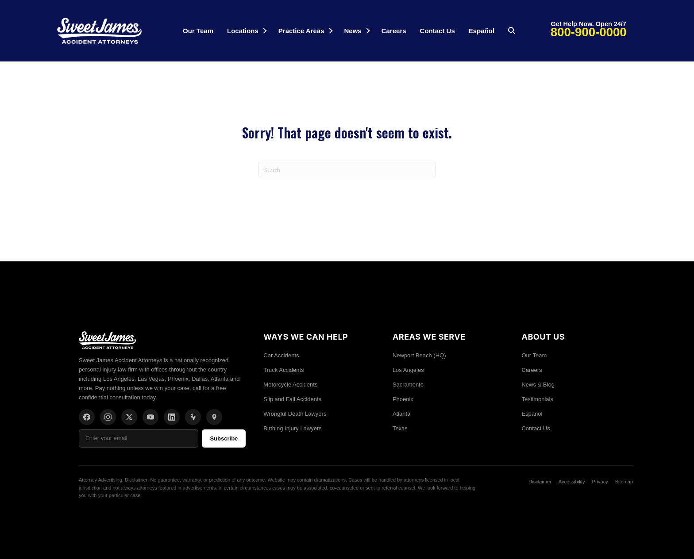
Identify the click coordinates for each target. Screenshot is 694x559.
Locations (242, 30)
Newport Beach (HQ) (419, 355)
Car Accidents (281, 355)
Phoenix (403, 399)
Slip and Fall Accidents (292, 399)
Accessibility (572, 481)
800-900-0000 (589, 32)
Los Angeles (408, 370)
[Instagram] (108, 417)
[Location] (214, 417)
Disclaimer (539, 481)
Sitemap (624, 481)
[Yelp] (193, 417)
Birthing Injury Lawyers (292, 428)
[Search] (347, 169)
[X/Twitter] (129, 417)
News (353, 30)
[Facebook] (87, 417)
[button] (265, 30)
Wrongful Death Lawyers (294, 413)
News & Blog (537, 384)
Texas (400, 428)
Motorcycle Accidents (290, 384)
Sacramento (408, 384)
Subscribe (224, 438)
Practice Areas (301, 30)
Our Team (198, 30)
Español (481, 30)
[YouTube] (150, 417)
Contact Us (437, 30)
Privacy (600, 481)
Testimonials (537, 399)
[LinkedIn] (172, 417)
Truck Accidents (283, 370)
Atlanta (401, 413)
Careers (394, 30)
